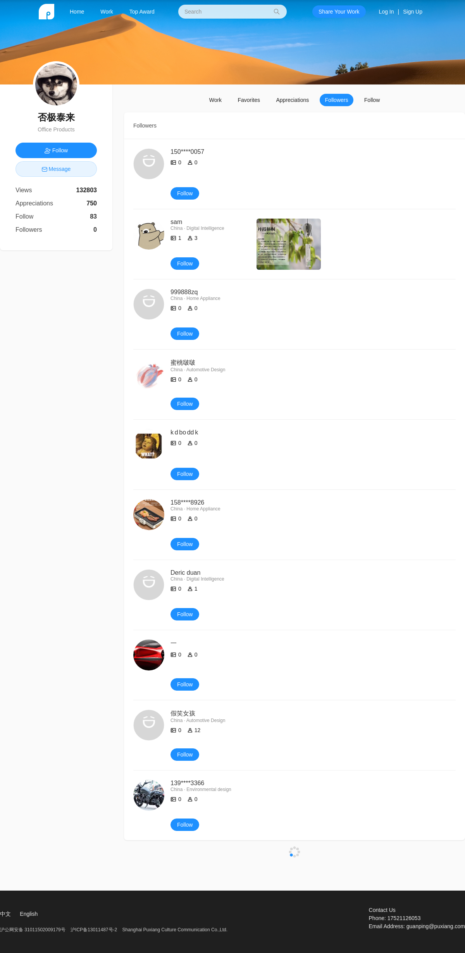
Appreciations (292, 100)
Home (77, 12)
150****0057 (187, 151)
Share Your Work (339, 12)
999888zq (184, 292)
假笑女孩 (182, 713)
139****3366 (187, 783)
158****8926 (187, 502)
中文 (5, 914)
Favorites (249, 100)
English (29, 914)
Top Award (142, 12)
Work (106, 12)
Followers (336, 100)
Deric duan (185, 572)
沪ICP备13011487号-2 (94, 929)
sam (176, 222)
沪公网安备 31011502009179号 (33, 929)
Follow (372, 100)
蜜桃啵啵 (182, 362)
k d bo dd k (184, 432)
